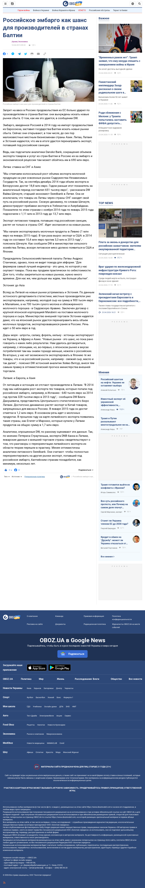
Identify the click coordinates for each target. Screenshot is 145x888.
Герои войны (24, 10)
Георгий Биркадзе (108, 528)
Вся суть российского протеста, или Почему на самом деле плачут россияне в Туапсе (114, 504)
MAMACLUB (52, 743)
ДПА (61, 706)
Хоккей (51, 697)
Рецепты (31, 725)
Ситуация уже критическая (112, 254)
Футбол (30, 697)
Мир (41, 679)
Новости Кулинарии (56, 725)
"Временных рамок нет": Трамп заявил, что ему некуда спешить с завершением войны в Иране (119, 61)
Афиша (30, 752)
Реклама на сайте (35, 624)
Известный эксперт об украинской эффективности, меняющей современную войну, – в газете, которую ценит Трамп (115, 402)
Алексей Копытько (108, 390)
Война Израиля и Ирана (63, 10)
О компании (32, 616)
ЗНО (68, 706)
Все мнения (107, 556)
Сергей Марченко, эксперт (111, 512)
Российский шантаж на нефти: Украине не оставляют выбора (112, 382)
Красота (49, 752)
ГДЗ (28, 706)
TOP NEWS (106, 203)
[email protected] (36, 868)
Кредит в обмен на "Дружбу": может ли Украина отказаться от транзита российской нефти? (113, 540)
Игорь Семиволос (108, 492)
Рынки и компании (35, 734)
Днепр (59, 688)
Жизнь (60, 679)
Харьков (37, 688)
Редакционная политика (35, 477)
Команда (59, 616)
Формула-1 (68, 697)
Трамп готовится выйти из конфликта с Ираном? (115, 486)
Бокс (59, 697)
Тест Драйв (32, 716)
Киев (29, 688)
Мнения (104, 372)
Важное (104, 18)
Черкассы (69, 688)
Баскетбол (40, 697)
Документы (60, 624)
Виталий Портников (109, 548)
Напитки (41, 725)
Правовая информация (94, 616)
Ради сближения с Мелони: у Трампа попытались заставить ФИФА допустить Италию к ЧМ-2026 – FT (113, 118)
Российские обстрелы (99, 10)
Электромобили (46, 716)
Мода (58, 752)
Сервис (68, 716)
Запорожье (49, 688)
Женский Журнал (71, 752)
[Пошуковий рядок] (139, 3)
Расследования (83, 679)
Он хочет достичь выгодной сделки (115, 69)
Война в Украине (41, 10)
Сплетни (39, 752)
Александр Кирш (108, 410)
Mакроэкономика (54, 734)
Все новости (135, 679)
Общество (116, 679)
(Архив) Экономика (20, 42)
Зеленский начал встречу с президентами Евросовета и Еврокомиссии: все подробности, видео (119, 297)
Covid (62, 743)
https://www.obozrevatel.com (99, 807)
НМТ (74, 706)
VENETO (82, 10)
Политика (26, 679)
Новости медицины (35, 743)
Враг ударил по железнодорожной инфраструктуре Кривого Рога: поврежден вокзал (120, 270)
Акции (59, 716)
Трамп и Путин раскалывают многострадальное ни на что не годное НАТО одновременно (114, 421)
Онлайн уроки (50, 706)
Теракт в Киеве (120, 10)
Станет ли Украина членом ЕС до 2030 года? (114, 522)
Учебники (37, 706)
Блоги (96, 679)
